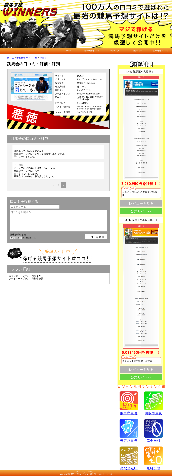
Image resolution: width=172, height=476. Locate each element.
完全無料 (153, 431)
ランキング (114, 51)
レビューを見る (141, 203)
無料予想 (153, 458)
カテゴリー (137, 51)
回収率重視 (153, 403)
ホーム (68, 51)
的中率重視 (129, 403)
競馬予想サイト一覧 (160, 51)
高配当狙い (129, 458)
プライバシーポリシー (86, 472)
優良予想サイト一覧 (91, 51)
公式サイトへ (141, 211)
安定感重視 (129, 430)
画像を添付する (18, 234)
